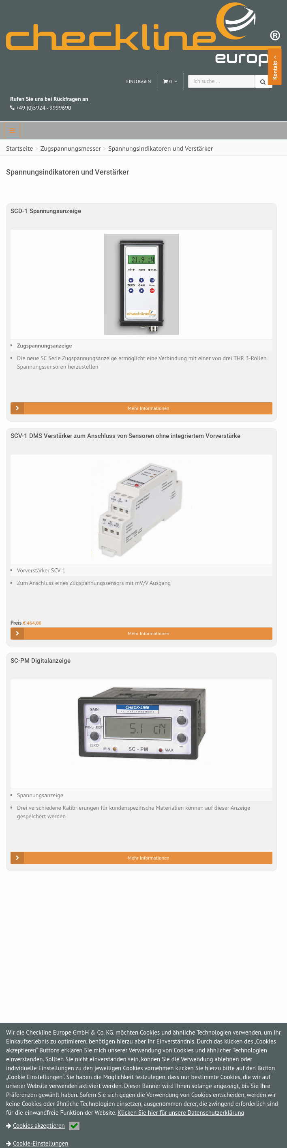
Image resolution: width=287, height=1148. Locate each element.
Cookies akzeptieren (46, 1125)
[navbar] (12, 130)
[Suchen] (263, 81)
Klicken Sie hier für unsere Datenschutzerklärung (181, 1112)
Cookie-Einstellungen (40, 1143)
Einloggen (138, 81)
